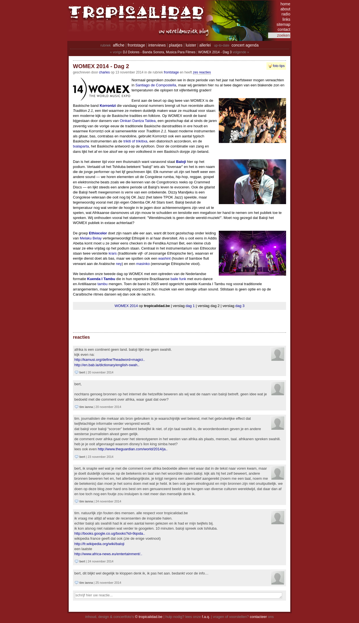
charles (104, 72)
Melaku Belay (91, 238)
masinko (143, 264)
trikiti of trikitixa (135, 141)
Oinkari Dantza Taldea (138, 121)
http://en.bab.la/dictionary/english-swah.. (106, 365)
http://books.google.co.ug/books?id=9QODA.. (109, 533)
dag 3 (240, 306)
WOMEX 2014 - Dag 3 (215, 52)
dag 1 (190, 306)
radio (286, 14)
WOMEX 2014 (126, 306)
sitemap (283, 24)
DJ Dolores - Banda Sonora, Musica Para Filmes (159, 52)
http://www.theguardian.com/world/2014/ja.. (133, 449)
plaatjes (175, 45)
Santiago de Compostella (155, 85)
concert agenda (245, 45)
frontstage (136, 45)
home (285, 4)
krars (113, 253)
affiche (119, 45)
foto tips (279, 66)
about (285, 9)
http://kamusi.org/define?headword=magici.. (109, 359)
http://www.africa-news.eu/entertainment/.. (108, 554)
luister (191, 45)
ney (119, 264)
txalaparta (81, 146)
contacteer (258, 617)
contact (284, 29)
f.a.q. (206, 617)
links (286, 19)
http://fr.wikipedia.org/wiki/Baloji (99, 544)
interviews (157, 45)
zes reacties (202, 72)
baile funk (178, 279)
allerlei (205, 45)
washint (164, 258)
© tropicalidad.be (148, 617)
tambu (102, 284)
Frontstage (171, 72)
